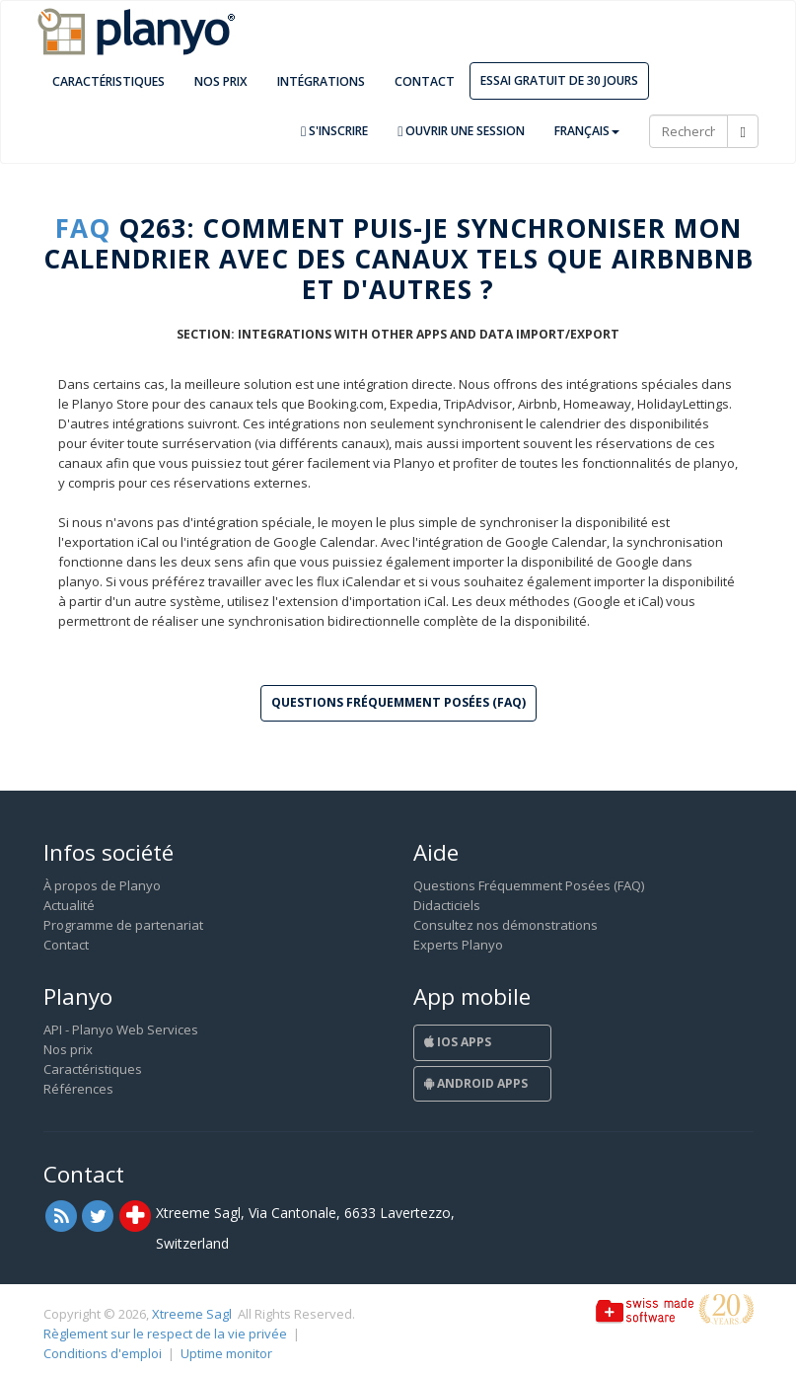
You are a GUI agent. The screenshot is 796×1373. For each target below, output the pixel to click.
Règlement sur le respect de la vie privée (165, 1333)
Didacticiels (446, 905)
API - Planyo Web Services (120, 1029)
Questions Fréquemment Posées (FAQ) (528, 885)
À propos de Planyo (102, 885)
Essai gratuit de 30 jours (559, 80)
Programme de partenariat (123, 925)
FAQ (82, 228)
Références (78, 1089)
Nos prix (221, 81)
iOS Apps (457, 1041)
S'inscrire (334, 130)
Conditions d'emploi (102, 1353)
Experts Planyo (458, 944)
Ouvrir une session (461, 130)
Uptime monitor (226, 1353)
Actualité (69, 905)
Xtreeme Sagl (192, 1314)
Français (586, 130)
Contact (425, 81)
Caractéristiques (108, 81)
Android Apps (476, 1083)
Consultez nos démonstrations (505, 925)
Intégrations (321, 81)
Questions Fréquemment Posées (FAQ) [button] (398, 702)
